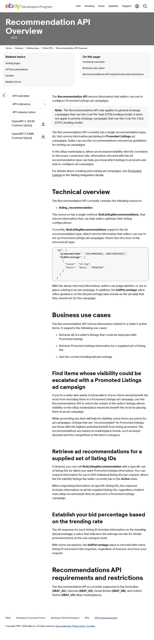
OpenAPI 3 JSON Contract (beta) (29, 123)
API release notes (23, 112)
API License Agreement (106, 617)
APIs (87, 617)
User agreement (63, 626)
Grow (101, 6)
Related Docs (13, 81)
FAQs (8, 617)
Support (126, 6)
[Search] (145, 6)
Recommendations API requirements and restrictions (113, 74)
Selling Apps (33, 48)
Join (78, 6)
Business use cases (94, 68)
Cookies (91, 626)
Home (9, 48)
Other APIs (48, 48)
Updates (113, 6)
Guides (10, 75)
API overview (20, 96)
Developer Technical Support (65, 617)
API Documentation (17, 69)
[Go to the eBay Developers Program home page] (29, 6)
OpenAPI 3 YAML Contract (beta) (29, 136)
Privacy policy (79, 626)
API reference (21, 104)
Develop (89, 6)
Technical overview (94, 62)
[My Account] (137, 6)
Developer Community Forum (30, 617)
